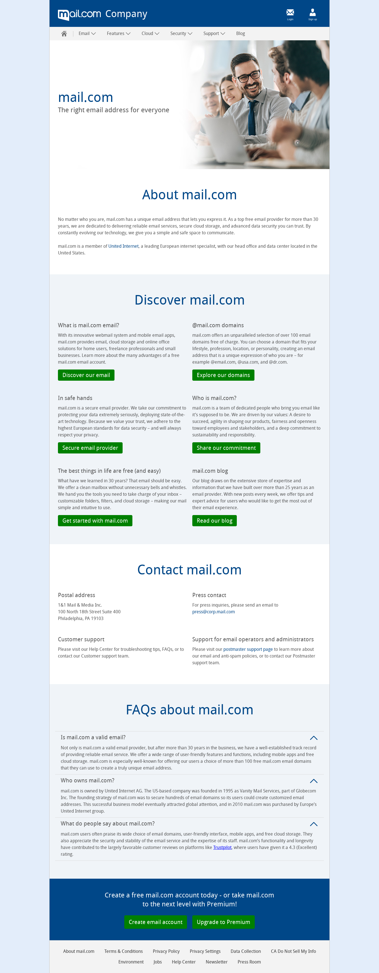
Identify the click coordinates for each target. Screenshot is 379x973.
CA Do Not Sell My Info (293, 951)
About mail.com (78, 951)
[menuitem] (64, 33)
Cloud (151, 33)
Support (214, 33)
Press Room (249, 962)
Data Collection (246, 951)
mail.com (79, 15)
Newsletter (217, 962)
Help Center (184, 962)
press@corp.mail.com (213, 611)
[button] (86, 375)
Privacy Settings (205, 951)
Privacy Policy (166, 951)
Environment (131, 962)
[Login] (290, 12)
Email (87, 33)
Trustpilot (222, 847)
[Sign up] (312, 12)
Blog (240, 33)
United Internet (123, 246)
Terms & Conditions (123, 951)
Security (181, 33)
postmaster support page (248, 649)
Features (119, 33)
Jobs (158, 962)
